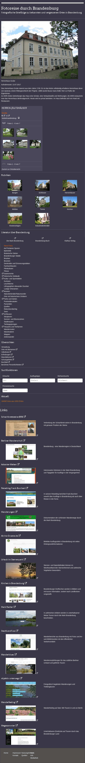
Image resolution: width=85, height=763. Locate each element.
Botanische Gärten (11, 253)
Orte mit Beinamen (8, 349)
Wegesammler (8, 725)
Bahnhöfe (7, 251)
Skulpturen (8, 317)
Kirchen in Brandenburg (12, 583)
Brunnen (7, 261)
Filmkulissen (8, 268)
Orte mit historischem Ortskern (15, 296)
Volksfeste (5, 352)
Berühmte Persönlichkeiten (11, 365)
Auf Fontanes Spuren (12, 248)
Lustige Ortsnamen (11, 289)
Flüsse (6, 271)
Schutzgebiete (6, 360)
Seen (6, 312)
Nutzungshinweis (27, 753)
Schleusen (8, 314)
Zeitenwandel (9, 337)
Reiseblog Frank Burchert (13, 488)
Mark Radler (7, 607)
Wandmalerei (9, 332)
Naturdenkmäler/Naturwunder (15, 294)
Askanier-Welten (9, 464)
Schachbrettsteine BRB (12, 416)
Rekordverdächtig (10, 309)
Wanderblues (7, 654)
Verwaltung (5, 347)
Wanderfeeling (8, 702)
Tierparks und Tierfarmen (13, 327)
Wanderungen (8, 512)
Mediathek (34, 758)
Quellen (7, 306)
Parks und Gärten (10, 299)
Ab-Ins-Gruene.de (9, 535)
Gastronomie (8, 274)
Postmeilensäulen (10, 301)
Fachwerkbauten (10, 266)
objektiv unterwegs (10, 678)
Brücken (7, 258)
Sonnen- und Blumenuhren (14, 319)
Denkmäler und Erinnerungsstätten (17, 263)
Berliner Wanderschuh (11, 440)
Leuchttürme (8, 284)
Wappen (7, 334)
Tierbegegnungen (10, 324)
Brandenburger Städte (12, 256)
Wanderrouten (9, 329)
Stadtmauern (9, 322)
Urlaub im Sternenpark (12, 559)
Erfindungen (5, 355)
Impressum (17, 753)
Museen (7, 291)
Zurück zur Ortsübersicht (11, 169)
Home (6, 753)
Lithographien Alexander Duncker (16, 286)
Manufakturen (6, 357)
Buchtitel (4, 362)
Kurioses (7, 281)
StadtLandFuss (8, 630)
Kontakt (15, 755)
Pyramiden (8, 304)
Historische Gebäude (12, 276)
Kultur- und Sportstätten (13, 279)
